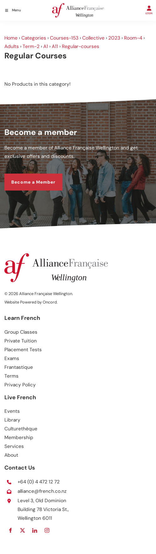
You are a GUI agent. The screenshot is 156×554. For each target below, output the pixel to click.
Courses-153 (64, 38)
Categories (33, 38)
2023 (114, 38)
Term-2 (31, 46)
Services (14, 446)
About (11, 455)
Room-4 (133, 38)
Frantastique (18, 367)
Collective (93, 38)
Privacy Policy (20, 385)
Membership (18, 437)
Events (12, 411)
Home (11, 38)
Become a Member (26, 177)
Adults (11, 46)
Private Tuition (20, 341)
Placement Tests (23, 350)
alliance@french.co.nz (42, 491)
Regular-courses (80, 46)
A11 (55, 46)
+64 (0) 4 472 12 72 (39, 482)
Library (12, 420)
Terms (11, 376)
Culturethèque (20, 429)
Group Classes (20, 332)
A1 (45, 46)
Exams (11, 358)
